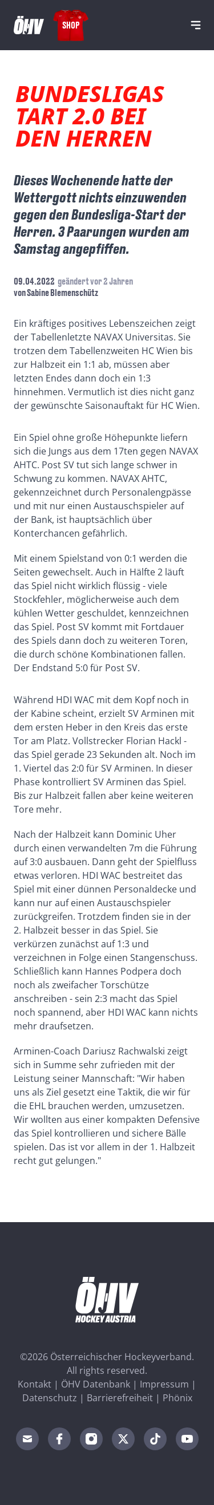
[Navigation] (196, 25)
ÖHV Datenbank (95, 1384)
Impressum (164, 1384)
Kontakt (34, 1384)
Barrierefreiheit (120, 1398)
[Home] (29, 25)
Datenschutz (49, 1398)
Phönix (177, 1398)
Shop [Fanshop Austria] (70, 24)
